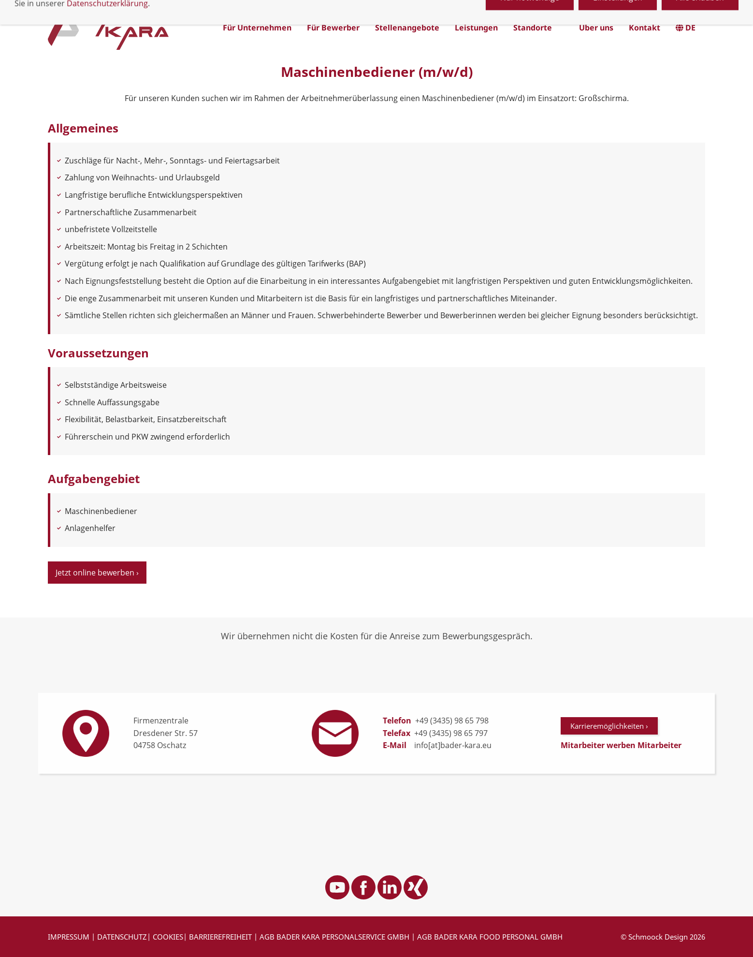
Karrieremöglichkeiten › (609, 726)
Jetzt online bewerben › (97, 572)
